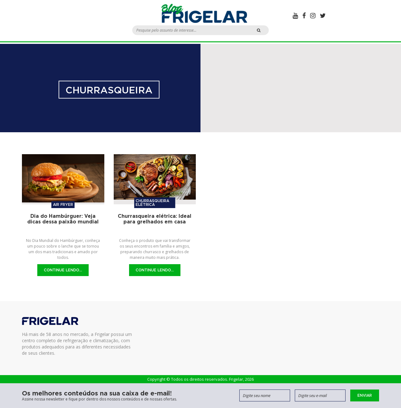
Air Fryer (63, 204)
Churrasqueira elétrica (152, 203)
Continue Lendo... (63, 270)
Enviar (364, 395)
